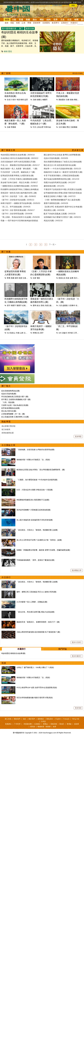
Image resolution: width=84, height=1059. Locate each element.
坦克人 (78, 305)
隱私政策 (49, 719)
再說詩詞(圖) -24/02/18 (53, 221)
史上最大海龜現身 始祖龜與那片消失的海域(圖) (34, 520)
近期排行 (64, 23)
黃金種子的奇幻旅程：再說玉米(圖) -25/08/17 (19, 182)
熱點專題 (6, 422)
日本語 (43, 721)
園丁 (21, 28)
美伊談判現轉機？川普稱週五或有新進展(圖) (33, 510)
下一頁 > (52, 244)
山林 (21, 333)
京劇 (34, 100)
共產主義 (48, 305)
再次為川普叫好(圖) (8, 411)
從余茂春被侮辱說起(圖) (10, 391)
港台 (35, 19)
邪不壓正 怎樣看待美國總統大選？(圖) (16, 399)
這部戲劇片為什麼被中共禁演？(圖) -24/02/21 (62, 217)
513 (8, 333)
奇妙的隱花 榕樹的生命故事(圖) (13, 653)
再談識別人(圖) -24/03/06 (54, 210)
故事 (71, 278)
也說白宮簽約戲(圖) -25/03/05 (56, 158)
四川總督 (77, 278)
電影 (38, 278)
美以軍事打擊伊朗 (8, 426)
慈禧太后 (61, 278)
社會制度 (26, 278)
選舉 (34, 305)
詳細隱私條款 (57, 5)
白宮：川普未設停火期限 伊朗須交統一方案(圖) (34, 490)
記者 (23, 23)
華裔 (8, 278)
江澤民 (75, 333)
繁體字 (19, 305)
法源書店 (37, 724)
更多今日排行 (76, 642)
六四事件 (71, 305)
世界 (55, 19)
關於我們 (31, 719)
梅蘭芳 (45, 100)
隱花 (10, 51)
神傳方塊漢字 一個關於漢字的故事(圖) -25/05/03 (20, 203)
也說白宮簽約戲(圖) (8, 394)
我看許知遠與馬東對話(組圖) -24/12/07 (59, 182)
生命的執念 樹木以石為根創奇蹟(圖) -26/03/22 (19, 158)
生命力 (9, 100)
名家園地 (46, 23)
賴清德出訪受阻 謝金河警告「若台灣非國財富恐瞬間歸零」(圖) (40, 470)
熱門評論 (62, 649)
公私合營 (40, 127)
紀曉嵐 (24, 305)
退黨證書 (53, 724)
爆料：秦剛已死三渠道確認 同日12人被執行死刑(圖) (36, 592)
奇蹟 (18, 100)
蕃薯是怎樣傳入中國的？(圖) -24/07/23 (59, 196)
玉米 (60, 127)
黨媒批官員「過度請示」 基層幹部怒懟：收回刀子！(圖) (38, 622)
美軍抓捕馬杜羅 (8, 433)
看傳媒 (69, 724)
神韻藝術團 (28, 724)
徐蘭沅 (39, 100)
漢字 (8, 305)
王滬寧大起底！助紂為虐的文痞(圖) (14, 405)
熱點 (12, 23)
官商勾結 (47, 127)
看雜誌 (45, 724)
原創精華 (36, 23)
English (58, 719)
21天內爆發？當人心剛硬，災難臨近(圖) (31, 602)
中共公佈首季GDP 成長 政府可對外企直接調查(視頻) (36, 687)
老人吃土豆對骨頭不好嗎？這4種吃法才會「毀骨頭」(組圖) (39, 540)
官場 (21, 19)
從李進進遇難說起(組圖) (10, 408)
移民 (16, 278)
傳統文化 (77, 100)
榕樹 (6, 51)
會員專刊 (55, 23)
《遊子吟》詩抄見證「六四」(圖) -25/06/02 (18, 196)
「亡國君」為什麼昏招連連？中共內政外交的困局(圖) (36, 480)
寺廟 (17, 333)
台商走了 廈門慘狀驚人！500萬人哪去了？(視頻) (35, 667)
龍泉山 (12, 333)
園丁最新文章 (8, 150)
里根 (42, 305)
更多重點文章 (76, 570)
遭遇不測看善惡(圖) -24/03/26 (56, 203)
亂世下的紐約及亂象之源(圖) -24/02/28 (59, 214)
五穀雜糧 (73, 127)
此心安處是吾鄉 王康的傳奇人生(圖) (15, 417)
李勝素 (13, 127)
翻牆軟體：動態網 (44, 727)
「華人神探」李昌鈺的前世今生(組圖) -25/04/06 (20, 217)
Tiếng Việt (75, 719)
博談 (42, 19)
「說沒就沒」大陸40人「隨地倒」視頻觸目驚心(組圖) (37, 530)
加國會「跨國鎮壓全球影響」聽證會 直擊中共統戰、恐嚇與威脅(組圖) (43, 550)
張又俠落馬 (6, 429)
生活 (69, 19)
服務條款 (41, 719)
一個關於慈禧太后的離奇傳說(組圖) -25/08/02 (19, 186)
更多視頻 (78, 708)
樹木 (14, 100)
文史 (62, 19)
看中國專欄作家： (10, 28)
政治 (38, 305)
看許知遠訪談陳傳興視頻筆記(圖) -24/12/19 (61, 179)
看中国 (19, 10)
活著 (34, 278)
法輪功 (26, 333)
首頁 (7, 19)
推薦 (18, 23)
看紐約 (61, 724)
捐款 (24, 719)
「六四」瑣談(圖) (8, 402)
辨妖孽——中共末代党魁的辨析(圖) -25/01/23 (62, 169)
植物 (71, 100)
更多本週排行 (76, 656)
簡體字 (13, 305)
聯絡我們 (17, 719)
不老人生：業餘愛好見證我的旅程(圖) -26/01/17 (20, 165)
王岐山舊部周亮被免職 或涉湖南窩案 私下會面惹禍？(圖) (38, 632)
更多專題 (78, 436)
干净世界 (17, 724)
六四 (60, 305)
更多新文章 (77, 150)
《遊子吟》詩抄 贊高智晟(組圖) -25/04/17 (18, 210)
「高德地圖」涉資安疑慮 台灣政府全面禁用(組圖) (35, 450)
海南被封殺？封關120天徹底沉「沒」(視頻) (33, 460)
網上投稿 (8, 719)
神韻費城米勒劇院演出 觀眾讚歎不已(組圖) (32, 500)
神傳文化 (36, 333)
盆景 (26, 100)
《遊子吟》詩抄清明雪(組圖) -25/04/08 (16, 214)
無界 (54, 727)
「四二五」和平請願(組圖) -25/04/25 (15, 207)
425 (59, 333)
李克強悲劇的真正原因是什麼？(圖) (14, 397)
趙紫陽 (65, 305)
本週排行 (74, 23)
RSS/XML (78, 73)
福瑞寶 (76, 724)
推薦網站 (8, 724)
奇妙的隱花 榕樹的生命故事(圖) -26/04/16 (18, 155)
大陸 (14, 19)
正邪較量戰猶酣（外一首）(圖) (13, 414)
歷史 (68, 127)
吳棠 (67, 278)
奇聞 (76, 19)
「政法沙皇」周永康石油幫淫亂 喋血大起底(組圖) (35, 612)
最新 (6, 23)
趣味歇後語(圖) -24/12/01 (54, 186)
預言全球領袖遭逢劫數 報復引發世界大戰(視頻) (34, 698)
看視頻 (32, 727)
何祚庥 (70, 333)
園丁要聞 (6, 73)
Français (66, 719)
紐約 (48, 19)
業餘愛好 (61, 100)
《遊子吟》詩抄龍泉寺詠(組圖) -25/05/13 (17, 200)
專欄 (29, 23)
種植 (64, 127)
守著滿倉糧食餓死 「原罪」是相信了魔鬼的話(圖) (35, 560)
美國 (28, 19)
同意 (73, 5)
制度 (20, 278)
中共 (34, 127)
